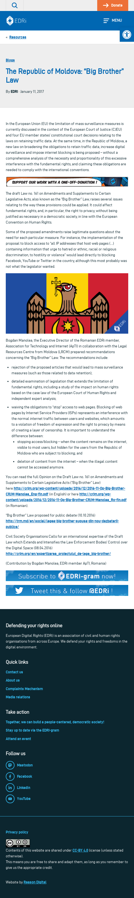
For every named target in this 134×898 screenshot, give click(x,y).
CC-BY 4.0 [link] (80, 850)
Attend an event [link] (18, 739)
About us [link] (13, 680)
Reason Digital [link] (35, 882)
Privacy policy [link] (17, 832)
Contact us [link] (14, 672)
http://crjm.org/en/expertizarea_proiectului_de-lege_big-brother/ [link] (58, 553)
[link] (127, 34)
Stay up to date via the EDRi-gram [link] (32, 730)
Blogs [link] (10, 60)
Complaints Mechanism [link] (24, 689)
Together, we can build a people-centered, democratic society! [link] (55, 722)
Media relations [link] (18, 697)
